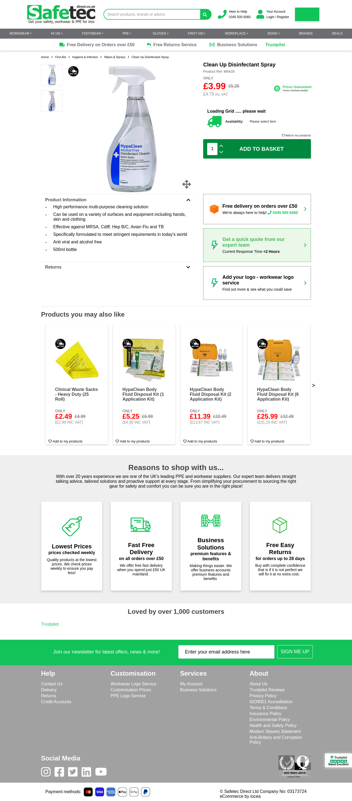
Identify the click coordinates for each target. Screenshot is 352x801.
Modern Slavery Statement (275, 731)
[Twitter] (75, 773)
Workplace (235, 33)
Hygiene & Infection (85, 57)
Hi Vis (56, 33)
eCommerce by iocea (240, 796)
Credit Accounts (56, 701)
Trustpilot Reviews (267, 690)
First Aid (195, 33)
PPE (125, 33)
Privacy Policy (263, 695)
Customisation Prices (130, 690)
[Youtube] (103, 773)
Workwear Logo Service (133, 684)
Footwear (91, 33)
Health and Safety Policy (273, 725)
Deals (337, 33)
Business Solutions (233, 45)
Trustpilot (275, 44)
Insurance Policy (265, 713)
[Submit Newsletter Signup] (295, 651)
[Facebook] (61, 773)
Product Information (118, 199)
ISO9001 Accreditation (271, 701)
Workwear (19, 33)
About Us (258, 684)
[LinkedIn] (88, 773)
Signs (272, 33)
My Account (191, 684)
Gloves (159, 33)
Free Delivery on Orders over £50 (97, 44)
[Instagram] (48, 773)
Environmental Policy (270, 719)
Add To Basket (261, 149)
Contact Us (51, 684)
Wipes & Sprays (114, 57)
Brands (306, 33)
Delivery (49, 690)
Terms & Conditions (268, 707)
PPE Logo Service (128, 695)
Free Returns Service (172, 44)
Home (45, 57)
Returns (118, 267)
